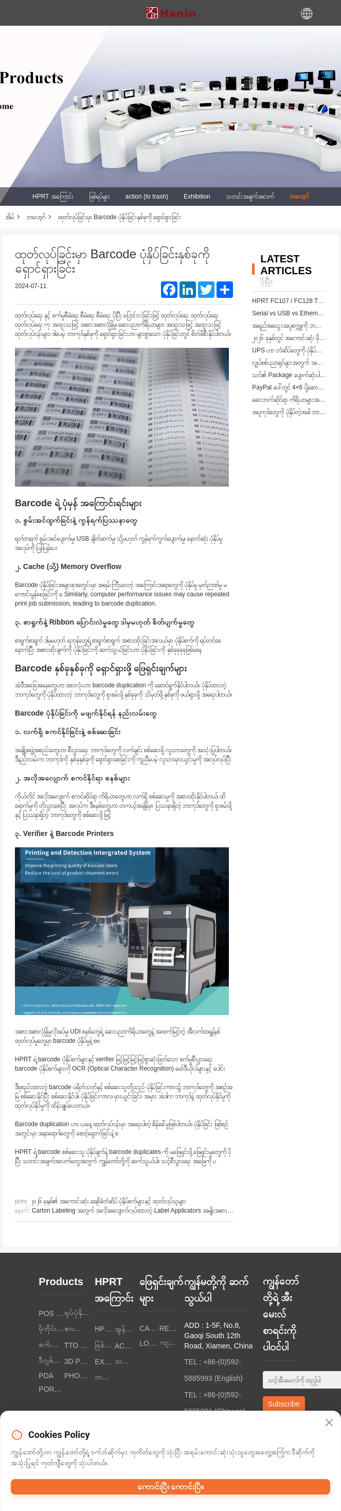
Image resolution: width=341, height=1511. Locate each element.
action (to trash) (146, 196)
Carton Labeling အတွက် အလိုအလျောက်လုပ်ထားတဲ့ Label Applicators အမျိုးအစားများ (133, 1210)
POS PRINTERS (51, 1313)
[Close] (329, 1423)
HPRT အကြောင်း (53, 196)
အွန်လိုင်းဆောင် (125, 1329)
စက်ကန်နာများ (51, 1344)
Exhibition (197, 196)
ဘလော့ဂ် (299, 196)
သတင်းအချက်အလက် (250, 196)
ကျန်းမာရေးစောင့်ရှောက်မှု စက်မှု (169, 1342)
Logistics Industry (149, 1343)
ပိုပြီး (266, 281)
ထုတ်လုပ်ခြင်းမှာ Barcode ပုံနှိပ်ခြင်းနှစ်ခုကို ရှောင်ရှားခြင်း (120, 217)
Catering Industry (149, 1328)
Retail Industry (169, 1328)
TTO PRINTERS (76, 1345)
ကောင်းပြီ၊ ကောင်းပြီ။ (170, 1486)
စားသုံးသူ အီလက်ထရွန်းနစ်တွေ (76, 1328)
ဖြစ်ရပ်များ (99, 196)
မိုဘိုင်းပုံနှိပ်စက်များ (51, 1328)
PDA (46, 1376)
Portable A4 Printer (51, 1389)
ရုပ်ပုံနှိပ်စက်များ (76, 1312)
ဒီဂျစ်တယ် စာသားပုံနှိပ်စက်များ (51, 1360)
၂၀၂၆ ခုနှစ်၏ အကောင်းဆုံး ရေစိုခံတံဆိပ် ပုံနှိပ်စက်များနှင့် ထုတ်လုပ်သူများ (108, 1201)
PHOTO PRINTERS (76, 1376)
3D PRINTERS (76, 1361)
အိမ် (9, 217)
